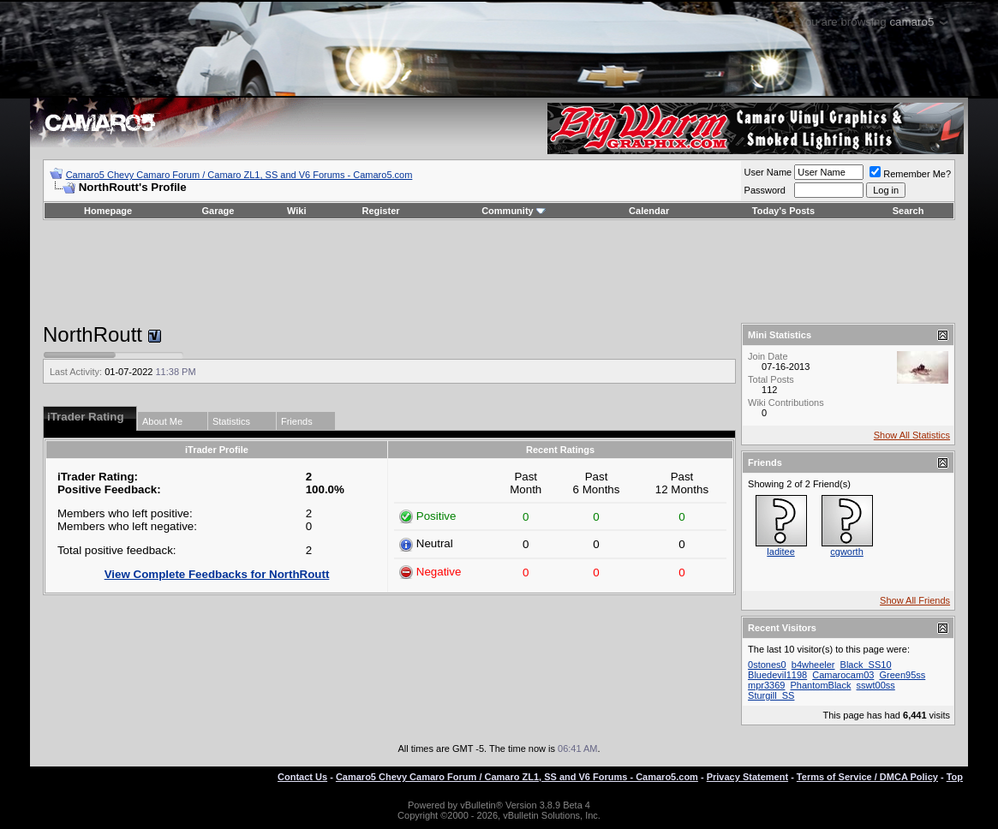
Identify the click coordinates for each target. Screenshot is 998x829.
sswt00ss (876, 685)
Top (955, 777)
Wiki (297, 211)
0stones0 (767, 664)
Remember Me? (910, 174)
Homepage (108, 211)
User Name (768, 172)
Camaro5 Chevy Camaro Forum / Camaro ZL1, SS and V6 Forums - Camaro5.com (239, 175)
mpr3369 (766, 685)
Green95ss (902, 675)
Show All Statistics (912, 435)
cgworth (847, 551)
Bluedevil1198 (777, 675)
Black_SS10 (866, 664)
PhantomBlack (821, 685)
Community (513, 211)
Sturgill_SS (771, 695)
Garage (218, 211)
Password (765, 190)
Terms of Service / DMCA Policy (867, 777)
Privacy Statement (747, 777)
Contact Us (302, 777)
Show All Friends (915, 600)
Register (381, 211)
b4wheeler (813, 664)
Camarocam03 (843, 675)
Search (908, 211)
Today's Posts (783, 211)
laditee (780, 551)
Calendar (649, 211)
